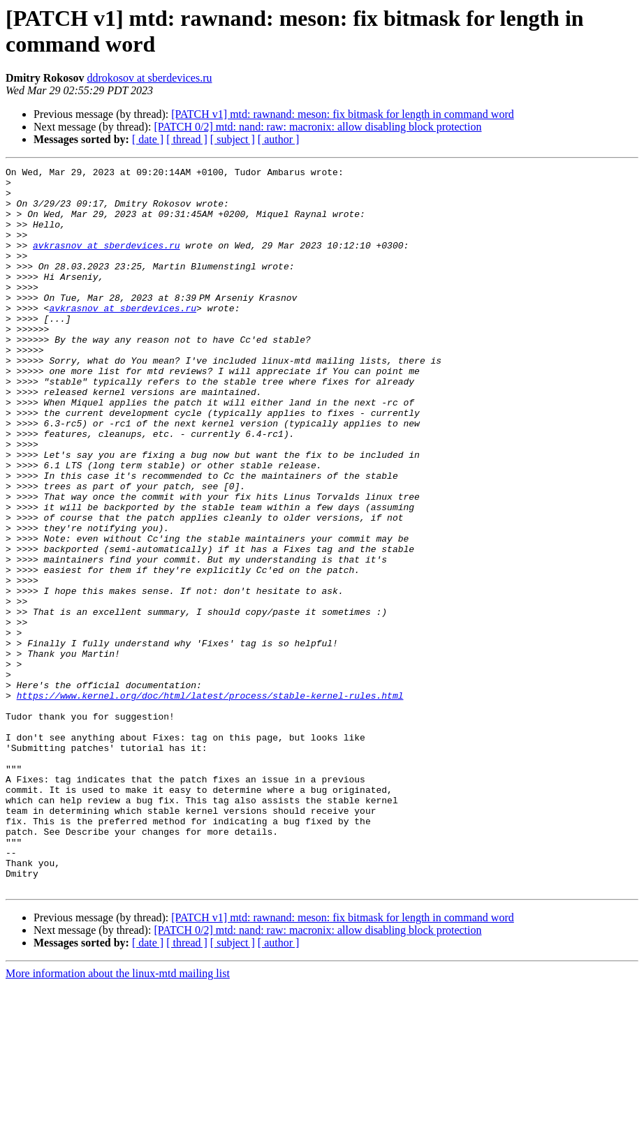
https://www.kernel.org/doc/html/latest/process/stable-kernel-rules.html (210, 802)
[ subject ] (232, 139)
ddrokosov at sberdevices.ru (149, 78)
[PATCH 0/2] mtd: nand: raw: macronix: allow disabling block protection (317, 127)
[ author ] (279, 139)
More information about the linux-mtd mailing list (118, 1118)
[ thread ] (186, 139)
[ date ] (147, 139)
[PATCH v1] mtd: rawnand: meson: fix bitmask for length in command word (342, 114)
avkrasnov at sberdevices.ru (106, 261)
